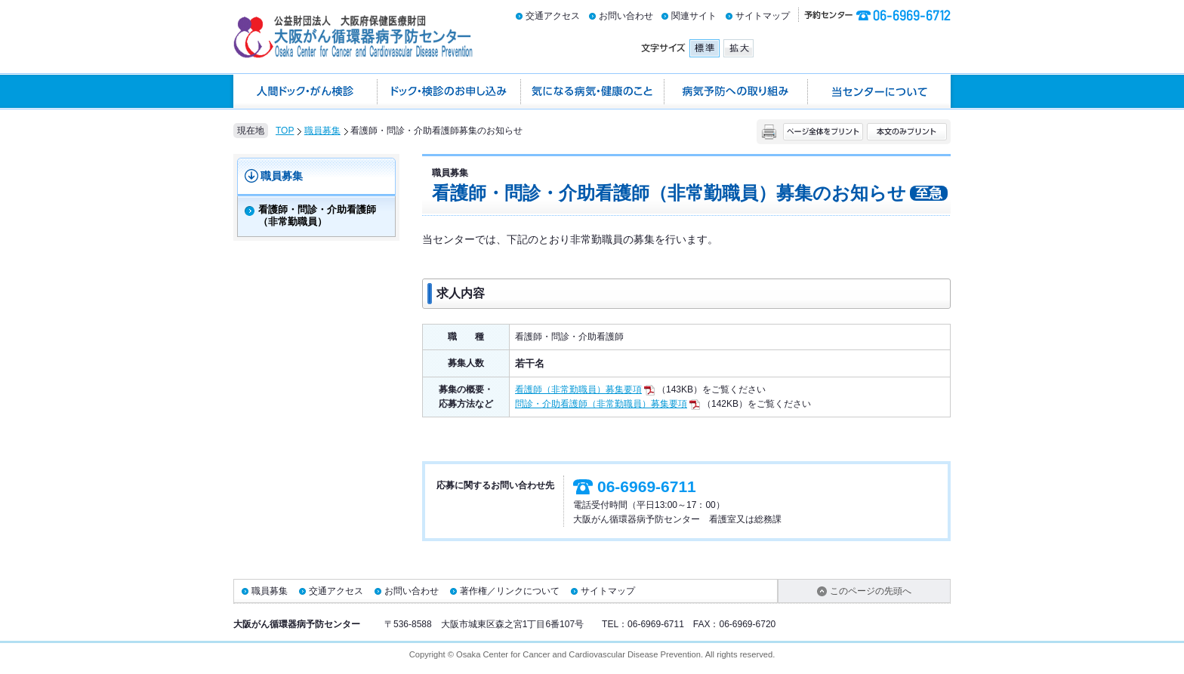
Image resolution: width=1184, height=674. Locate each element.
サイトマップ (762, 16)
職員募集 (322, 130)
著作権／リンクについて (510, 591)
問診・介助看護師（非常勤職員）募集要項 (607, 404)
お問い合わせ (626, 16)
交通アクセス (553, 16)
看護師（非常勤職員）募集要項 (585, 389)
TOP (285, 130)
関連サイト (694, 16)
